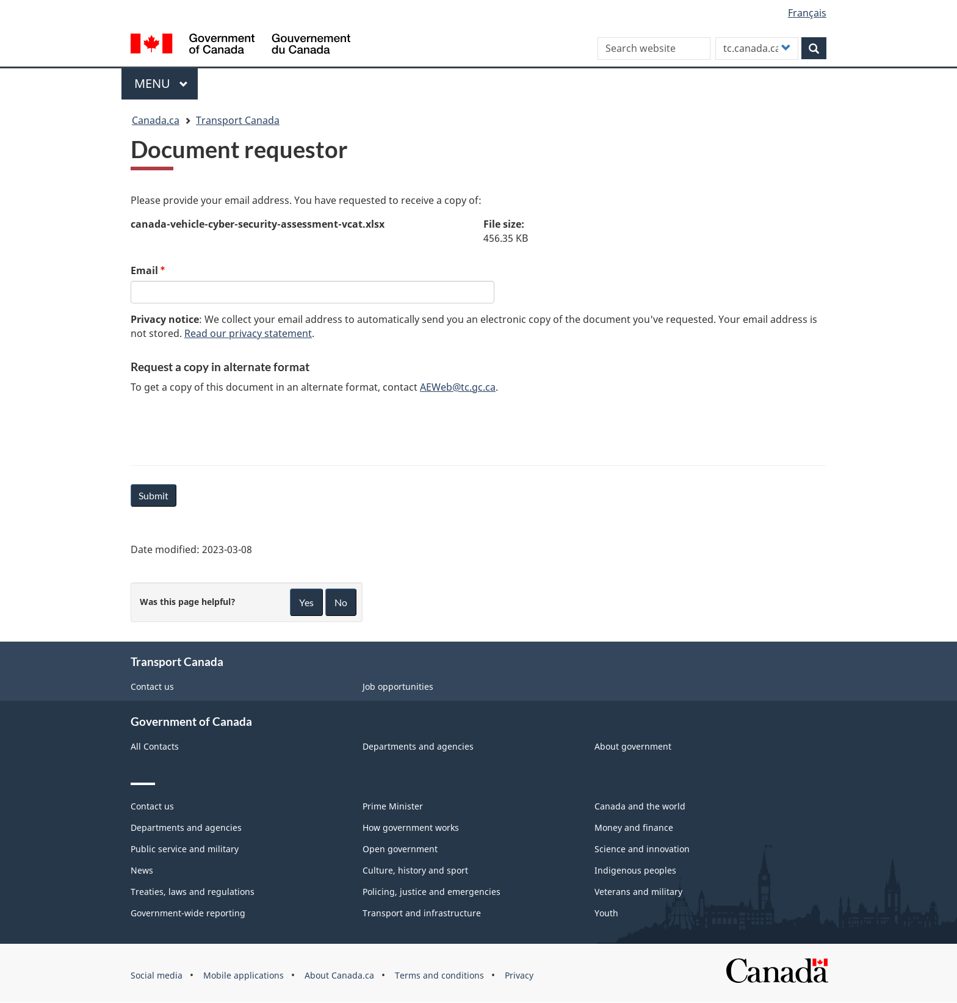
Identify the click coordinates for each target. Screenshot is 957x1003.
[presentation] (223, 427)
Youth (606, 913)
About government (632, 746)
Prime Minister (393, 806)
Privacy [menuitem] (519, 975)
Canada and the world (639, 806)
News (142, 870)
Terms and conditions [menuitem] (439, 975)
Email (144, 270)
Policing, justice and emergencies (431, 891)
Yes (306, 602)
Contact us (152, 686)
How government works (411, 827)
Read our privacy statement (248, 333)
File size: (503, 224)
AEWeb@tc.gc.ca (458, 387)
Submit (153, 495)
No (340, 602)
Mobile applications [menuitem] (243, 975)
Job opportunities (398, 686)
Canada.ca (155, 120)
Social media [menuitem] (156, 975)
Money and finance (633, 827)
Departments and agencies (418, 746)
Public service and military (185, 849)
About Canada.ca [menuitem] (339, 975)
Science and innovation (642, 849)
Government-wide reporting (188, 913)
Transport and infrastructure (422, 913)
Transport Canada (238, 120)
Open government (400, 849)
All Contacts (155, 746)
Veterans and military (638, 891)
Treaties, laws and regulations (193, 891)
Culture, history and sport (415, 870)
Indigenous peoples (635, 870)
